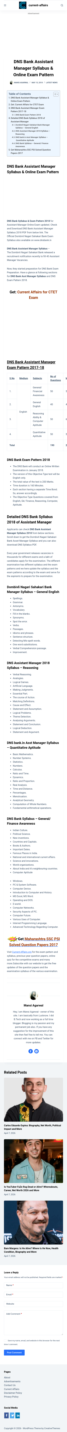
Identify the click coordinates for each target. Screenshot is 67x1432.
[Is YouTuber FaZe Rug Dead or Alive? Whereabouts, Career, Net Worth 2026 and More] (33, 1161)
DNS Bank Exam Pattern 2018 (28, 115)
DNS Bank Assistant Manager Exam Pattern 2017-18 (27, 110)
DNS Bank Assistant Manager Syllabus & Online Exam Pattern (30, 99)
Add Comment (14, 1314)
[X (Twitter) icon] (36, 1051)
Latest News (52, 83)
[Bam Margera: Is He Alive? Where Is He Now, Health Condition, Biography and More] (33, 1223)
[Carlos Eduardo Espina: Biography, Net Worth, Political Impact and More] (33, 1100)
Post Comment (14, 1352)
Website (10, 1304)
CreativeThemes (52, 1428)
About (7, 1377)
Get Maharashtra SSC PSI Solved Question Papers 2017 (31, 151)
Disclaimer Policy (13, 1393)
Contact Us (10, 1385)
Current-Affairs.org (22, 952)
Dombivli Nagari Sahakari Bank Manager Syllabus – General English (33, 126)
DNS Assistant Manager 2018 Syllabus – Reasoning (33, 132)
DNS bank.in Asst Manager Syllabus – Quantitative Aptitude (32, 138)
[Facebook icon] (30, 1051)
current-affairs (38, 5)
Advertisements (12, 1381)
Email (9, 1294)
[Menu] (5, 5)
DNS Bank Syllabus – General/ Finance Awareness (32, 144)
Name (10, 1285)
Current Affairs (11, 1389)
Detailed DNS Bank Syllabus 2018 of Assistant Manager (28, 120)
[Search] (62, 5)
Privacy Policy (11, 1396)
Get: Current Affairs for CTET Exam (27, 104)
